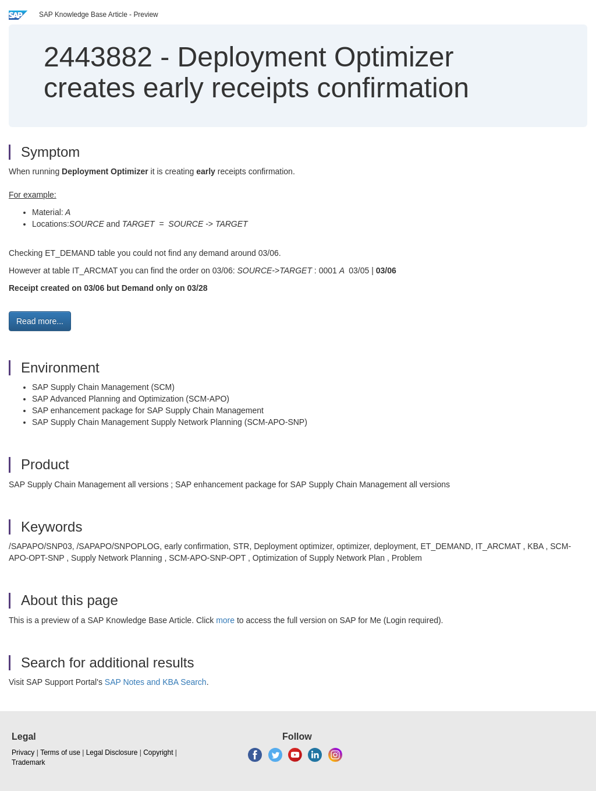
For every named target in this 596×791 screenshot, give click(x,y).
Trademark (28, 762)
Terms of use (60, 752)
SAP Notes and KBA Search (156, 682)
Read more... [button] (39, 321)
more (225, 620)
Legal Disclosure (112, 752)
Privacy (23, 752)
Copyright (158, 752)
